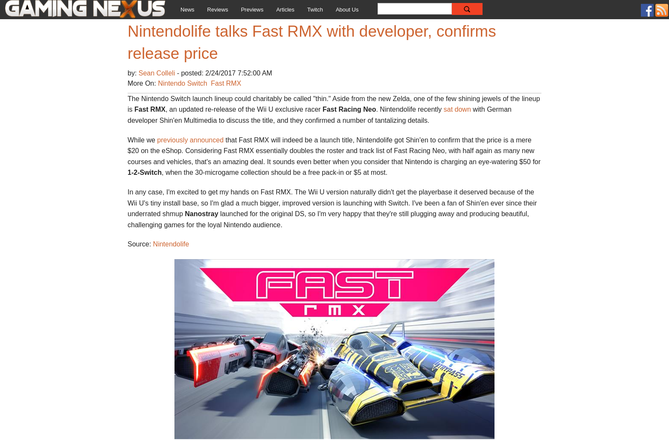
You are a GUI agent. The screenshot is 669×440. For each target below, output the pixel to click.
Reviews (217, 9)
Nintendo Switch (182, 83)
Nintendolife (171, 244)
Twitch (315, 9)
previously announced (190, 140)
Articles (285, 9)
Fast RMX (226, 83)
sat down (457, 109)
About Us (347, 9)
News (187, 9)
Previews (252, 9)
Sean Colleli (158, 73)
